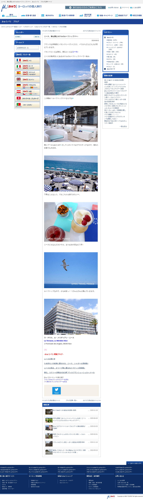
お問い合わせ (113, 7)
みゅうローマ (111, 69)
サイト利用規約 (93, 484)
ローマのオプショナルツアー (65, 467)
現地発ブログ (34, 480)
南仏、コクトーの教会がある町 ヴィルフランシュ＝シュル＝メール (69, 372)
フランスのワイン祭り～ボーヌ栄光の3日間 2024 (64, 444)
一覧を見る (123, 126)
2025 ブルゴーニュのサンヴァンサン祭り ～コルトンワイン (65, 436)
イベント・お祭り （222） (115, 45)
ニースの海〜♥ (49, 359)
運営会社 (91, 480)
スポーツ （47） (112, 54)
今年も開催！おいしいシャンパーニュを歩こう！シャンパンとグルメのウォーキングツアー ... (65, 420)
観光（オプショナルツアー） (10, 480)
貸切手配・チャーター (8, 488)
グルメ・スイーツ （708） (115, 42)
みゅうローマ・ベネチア (66, 480)
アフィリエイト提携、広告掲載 (126, 484)
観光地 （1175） (113, 40)
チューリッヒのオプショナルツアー (38, 472)
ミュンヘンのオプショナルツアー (67, 469)
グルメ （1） (111, 66)
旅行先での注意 (35, 486)
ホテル (55, 27)
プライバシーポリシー (95, 488)
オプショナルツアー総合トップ (11, 27)
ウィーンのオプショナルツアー (123, 469)
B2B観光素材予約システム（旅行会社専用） (129, 486)
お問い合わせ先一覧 (123, 482)
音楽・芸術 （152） (114, 51)
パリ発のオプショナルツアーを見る (55, 381)
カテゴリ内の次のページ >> (92, 31)
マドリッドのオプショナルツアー (38, 469)
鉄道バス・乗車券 (7, 486)
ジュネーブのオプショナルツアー (9, 472)
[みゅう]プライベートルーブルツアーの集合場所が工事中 (65, 428)
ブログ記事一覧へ (71, 400)
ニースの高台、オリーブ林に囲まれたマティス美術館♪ (64, 368)
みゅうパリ (110, 37)
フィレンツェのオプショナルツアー (96, 467)
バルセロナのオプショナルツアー (9, 469)
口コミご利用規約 (93, 486)
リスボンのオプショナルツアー (123, 472)
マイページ (124, 7)
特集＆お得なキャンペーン (38, 482)
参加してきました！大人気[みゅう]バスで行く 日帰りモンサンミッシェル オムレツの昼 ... (65, 452)
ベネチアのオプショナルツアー (123, 467)
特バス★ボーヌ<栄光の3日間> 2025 (60, 412)
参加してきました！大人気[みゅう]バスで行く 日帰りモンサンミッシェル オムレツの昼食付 (115, 106)
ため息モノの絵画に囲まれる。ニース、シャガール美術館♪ (66, 363)
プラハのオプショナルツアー (65, 472)
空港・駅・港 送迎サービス (9, 482)
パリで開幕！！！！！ (111, 114)
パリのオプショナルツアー (7, 467)
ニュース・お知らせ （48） (116, 64)
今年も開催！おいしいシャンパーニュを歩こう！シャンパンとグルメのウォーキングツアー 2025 (115, 87)
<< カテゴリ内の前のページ (51, 31)
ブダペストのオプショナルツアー (95, 472)
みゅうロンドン (64, 482)
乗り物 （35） (112, 56)
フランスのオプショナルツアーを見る (56, 379)
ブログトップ (28, 27)
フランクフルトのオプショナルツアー (97, 469)
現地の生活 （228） (114, 61)
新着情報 (33, 484)
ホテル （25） (112, 59)
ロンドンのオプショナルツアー (37, 467)
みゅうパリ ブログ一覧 (42, 27)
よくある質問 (135, 7)
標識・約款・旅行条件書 (95, 482)
